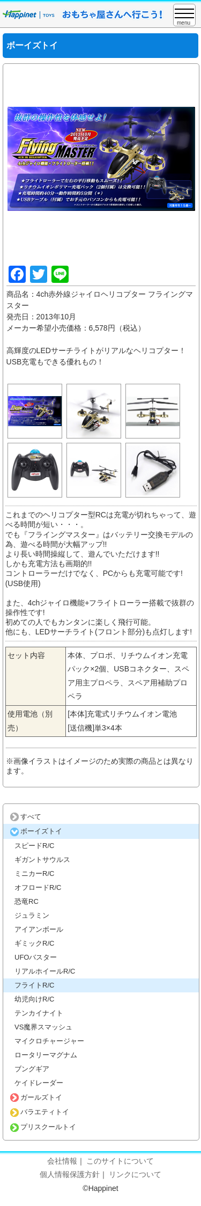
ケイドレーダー (38, 1083)
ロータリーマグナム (45, 1055)
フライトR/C (34, 985)
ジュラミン (31, 915)
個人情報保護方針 (70, 1174)
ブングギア (31, 1069)
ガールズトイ (36, 1097)
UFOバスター (35, 957)
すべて (25, 817)
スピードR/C (34, 846)
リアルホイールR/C (44, 971)
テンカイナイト (38, 1013)
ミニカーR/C (34, 873)
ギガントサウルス (42, 860)
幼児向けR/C (34, 999)
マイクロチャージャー (49, 1041)
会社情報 (62, 1161)
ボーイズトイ (36, 831)
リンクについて (135, 1174)
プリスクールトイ (43, 1127)
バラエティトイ (39, 1112)
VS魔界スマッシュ (43, 1027)
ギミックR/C (34, 943)
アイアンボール (38, 929)
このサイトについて (120, 1161)
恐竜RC (26, 901)
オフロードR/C (37, 887)
